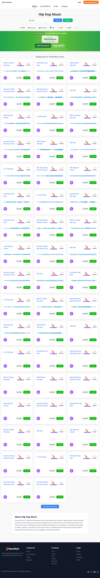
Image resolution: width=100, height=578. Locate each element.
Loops (56, 6)
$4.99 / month (58, 46)
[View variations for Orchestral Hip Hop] (53, 64)
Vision (53, 556)
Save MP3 (19, 78)
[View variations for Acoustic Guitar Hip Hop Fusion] (20, 90)
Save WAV (26, 78)
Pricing (53, 554)
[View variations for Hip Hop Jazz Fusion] (21, 116)
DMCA (78, 560)
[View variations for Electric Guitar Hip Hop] (20, 64)
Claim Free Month (43, 46)
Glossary (53, 558)
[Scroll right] (80, 28)
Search (57, 20)
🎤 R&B (68, 28)
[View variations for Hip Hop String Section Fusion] (53, 90)
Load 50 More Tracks (50, 506)
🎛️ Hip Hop (42, 28)
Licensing (79, 557)
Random (68, 20)
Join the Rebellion (91, 2)
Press (53, 551)
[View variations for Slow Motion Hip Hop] (86, 64)
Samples (64, 6)
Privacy (78, 554)
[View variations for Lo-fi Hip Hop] (54, 116)
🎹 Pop (52, 28)
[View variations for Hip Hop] (87, 90)
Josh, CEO (54, 563)
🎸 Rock (60, 28)
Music (34, 6)
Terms (78, 551)
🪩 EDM (22, 28)
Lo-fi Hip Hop (41, 116)
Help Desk (54, 561)
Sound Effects (45, 6)
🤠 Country (31, 28)
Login (79, 2)
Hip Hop (73, 90)
